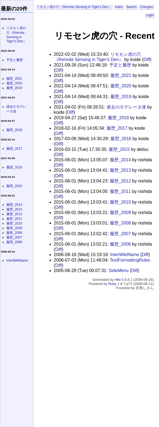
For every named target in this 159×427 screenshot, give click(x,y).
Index (119, 7)
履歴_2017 (117, 128)
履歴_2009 (120, 212)
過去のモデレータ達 (126, 107)
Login (150, 15)
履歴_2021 (120, 75)
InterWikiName (124, 254)
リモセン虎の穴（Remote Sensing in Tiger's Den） (73, 7)
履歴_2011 (120, 191)
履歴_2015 (119, 149)
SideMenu (118, 270)
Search (131, 7)
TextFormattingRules (130, 260)
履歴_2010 (120, 202)
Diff (146, 59)
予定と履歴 (120, 65)
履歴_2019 (120, 96)
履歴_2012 (120, 181)
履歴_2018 (118, 117)
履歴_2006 (120, 244)
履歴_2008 (120, 223)
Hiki (117, 280)
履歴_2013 (120, 170)
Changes (146, 7)
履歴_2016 (120, 138)
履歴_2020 (120, 86)
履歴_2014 (120, 159)
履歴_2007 (120, 233)
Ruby (112, 284)
